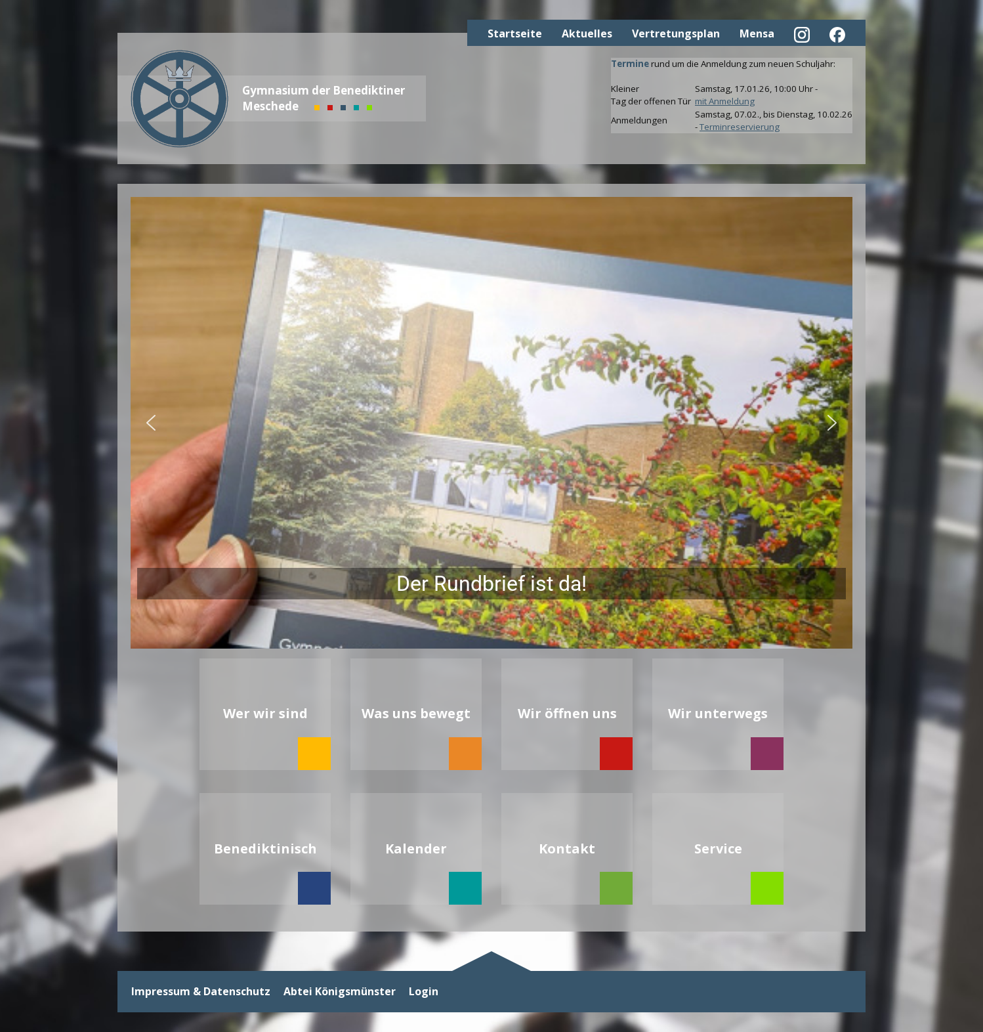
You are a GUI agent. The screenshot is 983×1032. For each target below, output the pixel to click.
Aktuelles (587, 33)
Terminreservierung (740, 127)
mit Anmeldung (725, 101)
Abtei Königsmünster (339, 992)
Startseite (515, 33)
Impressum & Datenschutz (200, 992)
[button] (491, 423)
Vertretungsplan (676, 33)
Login (423, 992)
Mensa (757, 33)
